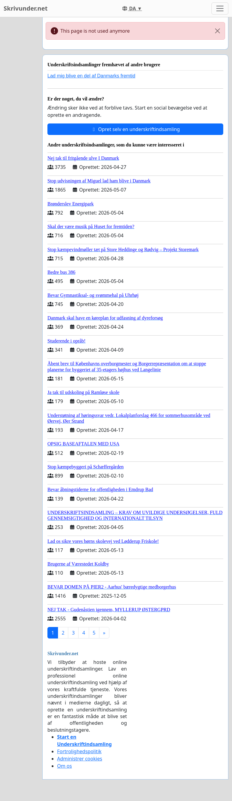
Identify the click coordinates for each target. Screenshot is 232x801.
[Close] (217, 30)
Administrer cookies (79, 758)
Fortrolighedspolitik (79, 751)
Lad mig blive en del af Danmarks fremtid (91, 75)
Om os (64, 766)
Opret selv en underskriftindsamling (135, 129)
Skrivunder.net (25, 8)
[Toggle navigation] (219, 8)
